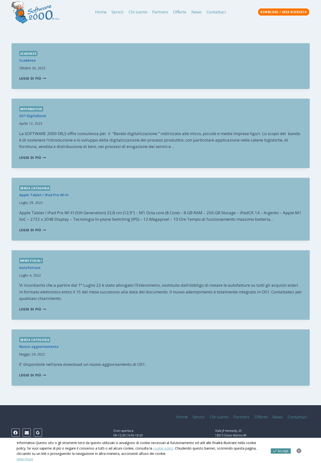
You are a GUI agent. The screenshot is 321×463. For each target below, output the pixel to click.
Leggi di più (32, 78)
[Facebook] (16, 432)
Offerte (179, 12)
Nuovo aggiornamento (39, 346)
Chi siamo (138, 12)
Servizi (117, 12)
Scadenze (28, 53)
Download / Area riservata (283, 12)
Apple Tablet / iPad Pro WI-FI (43, 195)
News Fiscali (31, 260)
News (196, 12)
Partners (160, 12)
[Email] (27, 432)
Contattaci (216, 12)
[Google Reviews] (38, 432)
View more (25, 459)
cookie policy (163, 448)
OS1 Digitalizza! (32, 115)
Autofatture (30, 267)
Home (101, 12)
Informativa (31, 109)
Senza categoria (34, 188)
